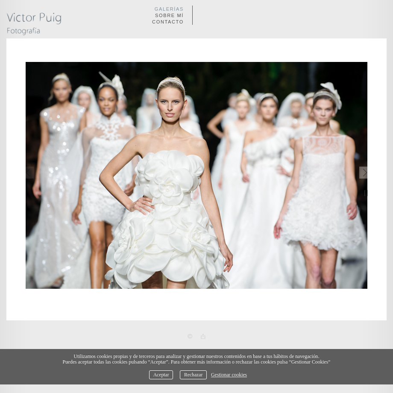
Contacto (168, 21)
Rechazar (193, 375)
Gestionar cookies (229, 375)
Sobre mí (169, 15)
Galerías (169, 9)
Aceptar (161, 375)
